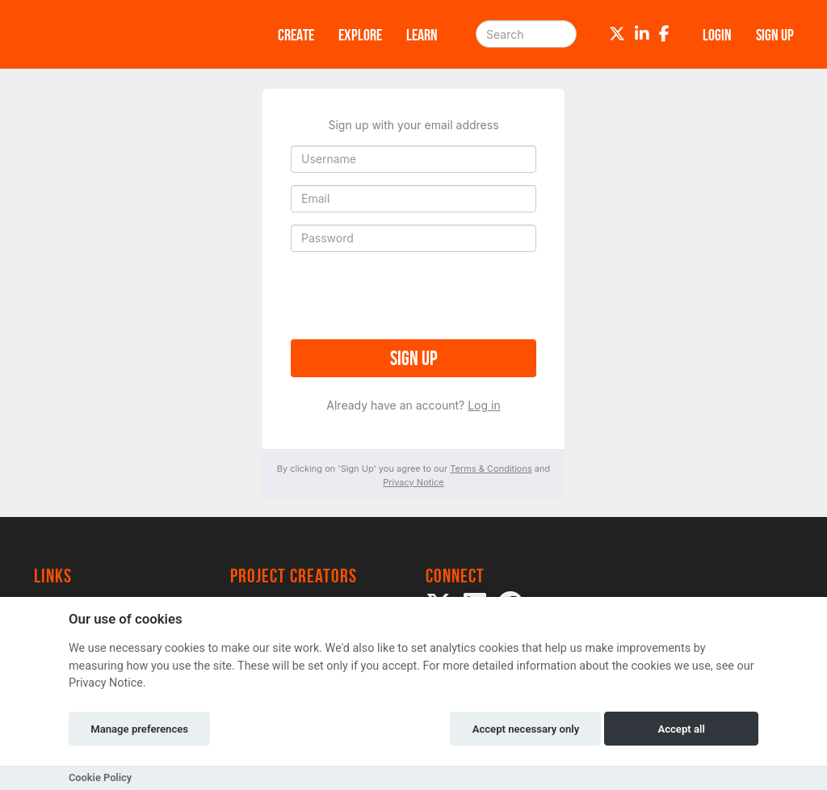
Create (296, 35)
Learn (422, 35)
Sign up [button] (775, 35)
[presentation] (413, 295)
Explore (360, 35)
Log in (484, 405)
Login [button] (717, 35)
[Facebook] (664, 34)
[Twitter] (617, 34)
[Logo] (135, 34)
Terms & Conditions (490, 468)
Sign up (413, 358)
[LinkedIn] (642, 34)
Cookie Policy (100, 777)
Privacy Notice (413, 482)
